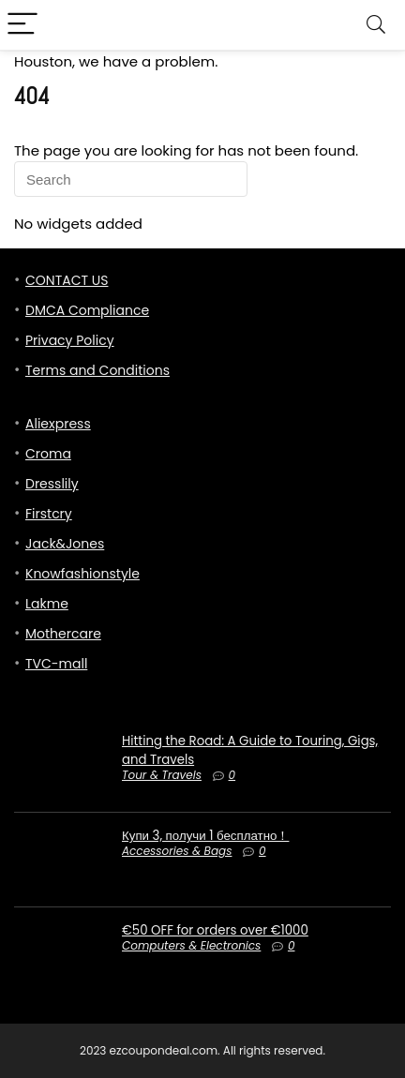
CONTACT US (66, 280)
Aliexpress (58, 423)
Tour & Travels (162, 775)
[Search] (375, 25)
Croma (48, 453)
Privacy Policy (69, 340)
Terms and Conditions (97, 370)
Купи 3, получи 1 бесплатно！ (205, 836)
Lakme (46, 603)
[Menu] (22, 25)
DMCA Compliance (87, 310)
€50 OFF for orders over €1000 (215, 930)
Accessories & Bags (177, 851)
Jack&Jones (64, 543)
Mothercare (63, 633)
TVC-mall (56, 663)
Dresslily (52, 483)
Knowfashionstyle (82, 573)
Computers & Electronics (191, 945)
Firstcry (48, 513)
